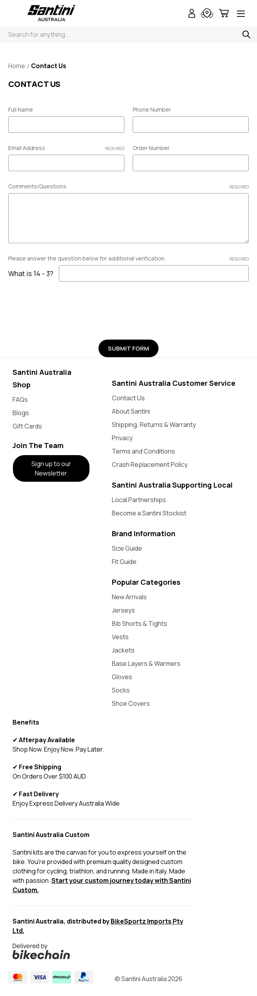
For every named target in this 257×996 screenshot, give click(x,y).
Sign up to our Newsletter (51, 468)
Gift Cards (27, 426)
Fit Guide (124, 561)
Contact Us (128, 398)
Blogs (21, 413)
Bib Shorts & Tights (139, 623)
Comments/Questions (128, 186)
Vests (120, 637)
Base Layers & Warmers (146, 663)
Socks (121, 690)
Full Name (20, 109)
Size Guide (127, 548)
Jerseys (123, 610)
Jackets (123, 650)
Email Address (66, 148)
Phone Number (152, 109)
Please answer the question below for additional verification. (128, 258)
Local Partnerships (139, 499)
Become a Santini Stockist (149, 513)
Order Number (151, 148)
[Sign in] (191, 14)
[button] (51, 468)
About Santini (131, 411)
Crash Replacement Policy (150, 464)
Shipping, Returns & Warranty (154, 424)
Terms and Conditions (143, 451)
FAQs (20, 399)
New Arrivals (129, 597)
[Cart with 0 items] (224, 14)
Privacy (122, 438)
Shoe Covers (131, 703)
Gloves (122, 676)
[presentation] (68, 308)
